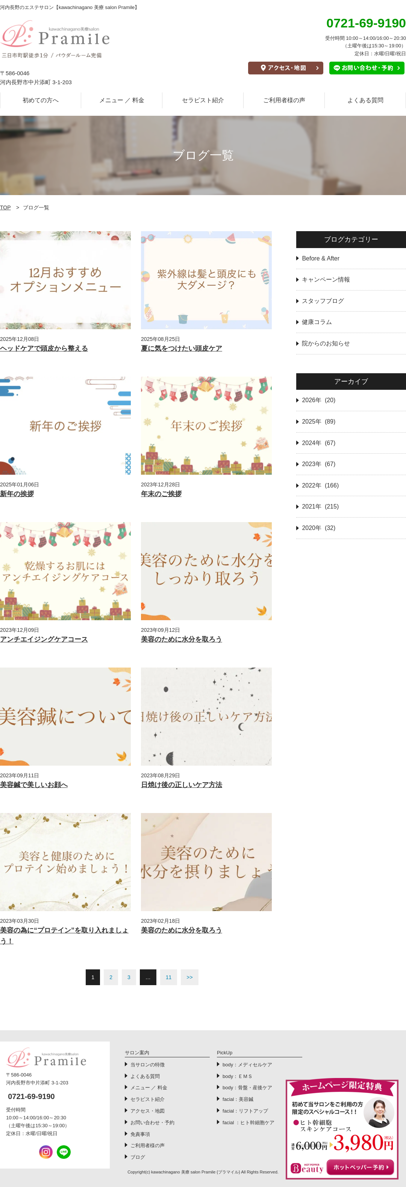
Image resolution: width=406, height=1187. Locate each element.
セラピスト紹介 (203, 100)
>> (189, 977)
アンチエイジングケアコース (44, 639)
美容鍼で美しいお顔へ (34, 785)
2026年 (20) (318, 400)
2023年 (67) (318, 464)
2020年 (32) (318, 528)
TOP (5, 207)
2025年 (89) (318, 421)
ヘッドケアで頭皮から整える (44, 348)
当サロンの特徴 (147, 1064)
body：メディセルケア (247, 1064)
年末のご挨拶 (161, 494)
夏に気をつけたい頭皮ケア (181, 348)
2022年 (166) (320, 485)
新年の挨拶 (17, 494)
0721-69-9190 (31, 1096)
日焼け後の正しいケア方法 (181, 785)
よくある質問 (365, 100)
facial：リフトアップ (245, 1111)
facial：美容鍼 (238, 1099)
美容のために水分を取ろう (181, 639)
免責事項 (140, 1134)
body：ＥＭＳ (238, 1076)
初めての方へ (41, 100)
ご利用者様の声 (284, 100)
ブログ (137, 1157)
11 (169, 977)
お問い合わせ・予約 (152, 1122)
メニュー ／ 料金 (122, 100)
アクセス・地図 (147, 1111)
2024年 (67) (318, 443)
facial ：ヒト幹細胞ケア (248, 1122)
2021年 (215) (320, 506)
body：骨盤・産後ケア (247, 1087)
